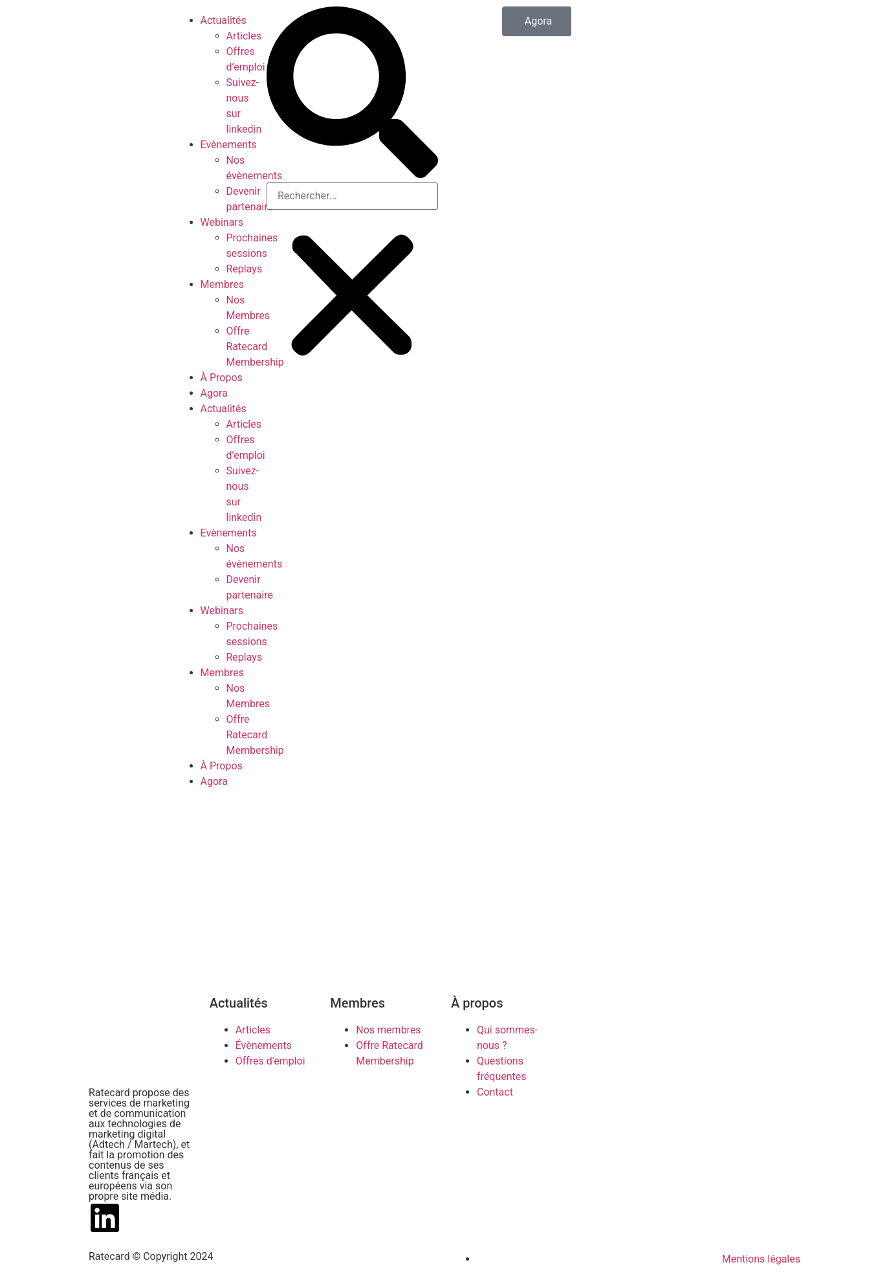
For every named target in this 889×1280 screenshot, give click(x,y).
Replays (244, 269)
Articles (243, 36)
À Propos (222, 377)
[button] (352, 94)
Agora (214, 393)
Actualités (224, 20)
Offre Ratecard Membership (255, 346)
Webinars (222, 222)
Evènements (229, 144)
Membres (222, 284)
